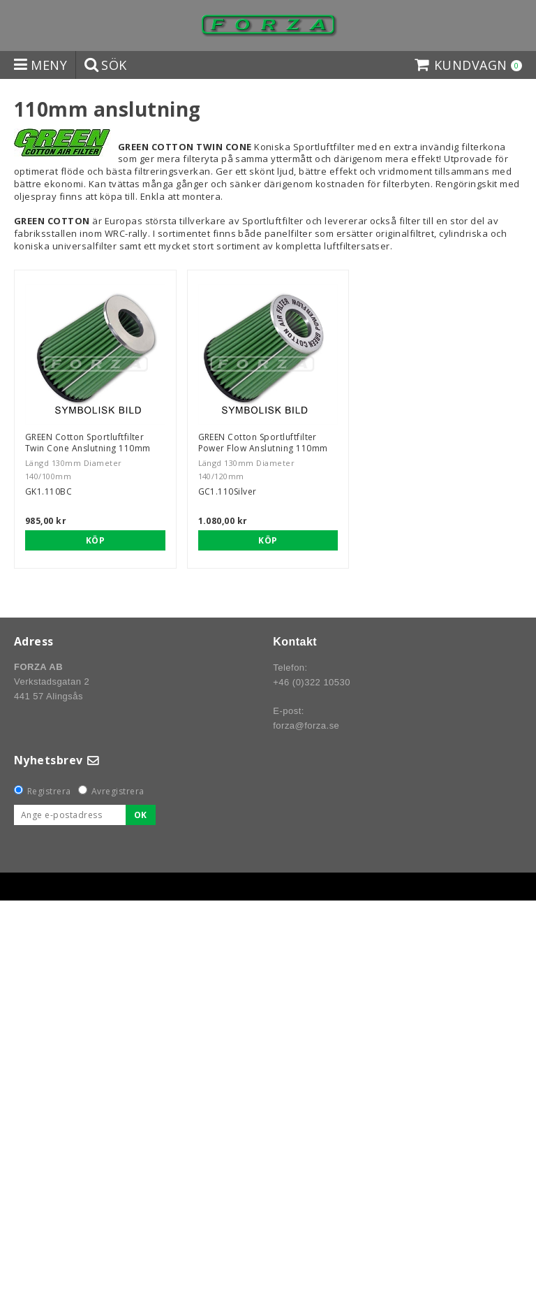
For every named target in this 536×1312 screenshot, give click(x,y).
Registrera (49, 791)
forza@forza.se (306, 725)
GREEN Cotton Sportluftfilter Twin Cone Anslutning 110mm (87, 443)
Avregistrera (117, 791)
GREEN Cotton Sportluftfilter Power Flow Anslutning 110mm (263, 443)
